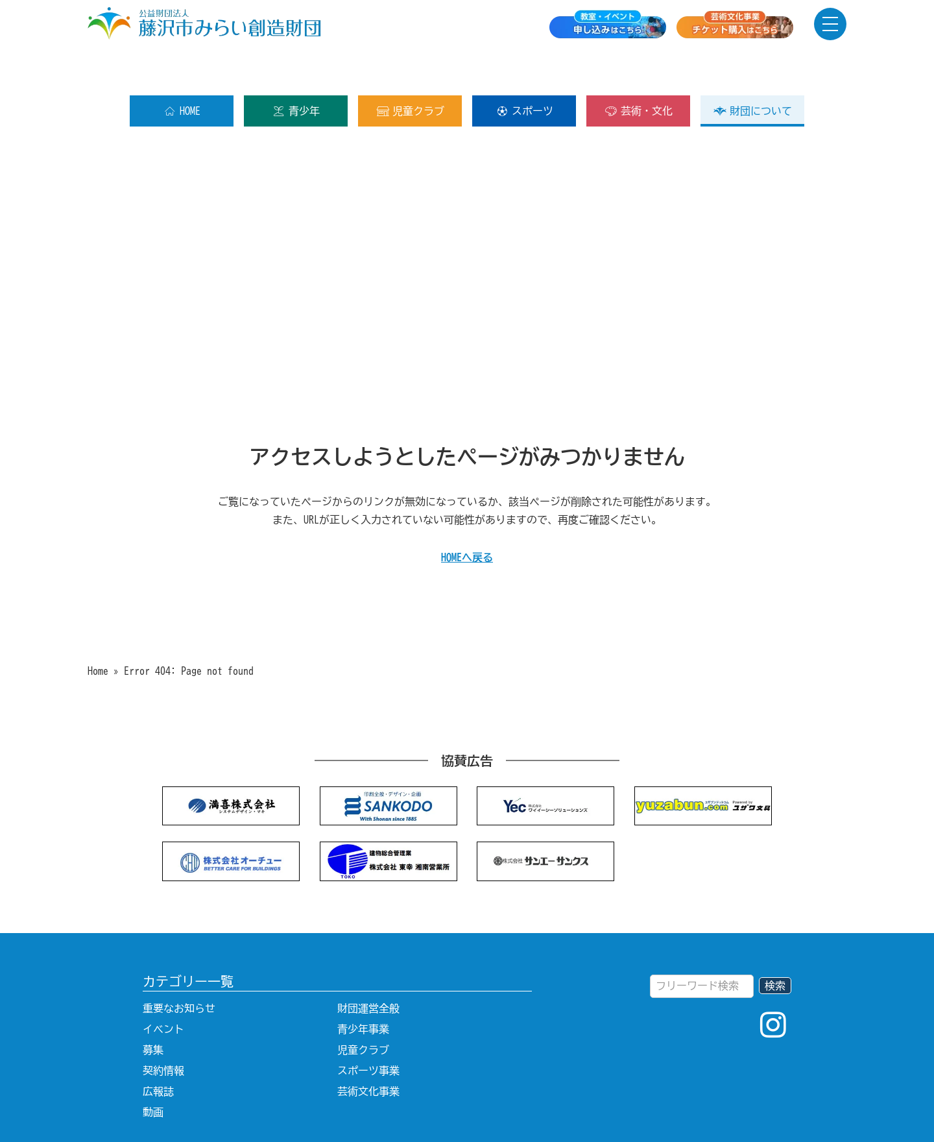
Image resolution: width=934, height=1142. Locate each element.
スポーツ (524, 69)
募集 (153, 1008)
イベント (163, 987)
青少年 (296, 69)
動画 (153, 1070)
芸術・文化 (639, 69)
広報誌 (158, 1050)
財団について (752, 69)
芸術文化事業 (368, 1050)
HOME (181, 69)
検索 (775, 944)
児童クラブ (410, 69)
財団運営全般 (368, 967)
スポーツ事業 (368, 1029)
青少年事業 (363, 987)
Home (98, 629)
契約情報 (163, 1029)
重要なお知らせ (179, 967)
